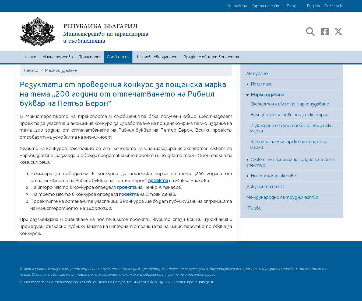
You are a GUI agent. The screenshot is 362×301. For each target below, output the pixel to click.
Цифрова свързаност (156, 56)
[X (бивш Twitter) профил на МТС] (338, 31)
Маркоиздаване (61, 70)
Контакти (237, 6)
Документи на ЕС (265, 186)
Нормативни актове (273, 175)
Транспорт (90, 56)
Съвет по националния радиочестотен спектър (291, 162)
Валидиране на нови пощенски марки (289, 114)
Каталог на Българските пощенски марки (288, 144)
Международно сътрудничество (282, 197)
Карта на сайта (267, 6)
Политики (261, 84)
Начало (29, 56)
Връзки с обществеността (211, 56)
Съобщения (118, 56)
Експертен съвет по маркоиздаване (289, 104)
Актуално (257, 73)
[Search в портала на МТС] (313, 31)
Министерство (58, 56)
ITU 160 (254, 208)
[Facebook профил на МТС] (327, 31)
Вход (291, 6)
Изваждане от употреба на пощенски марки (291, 128)
